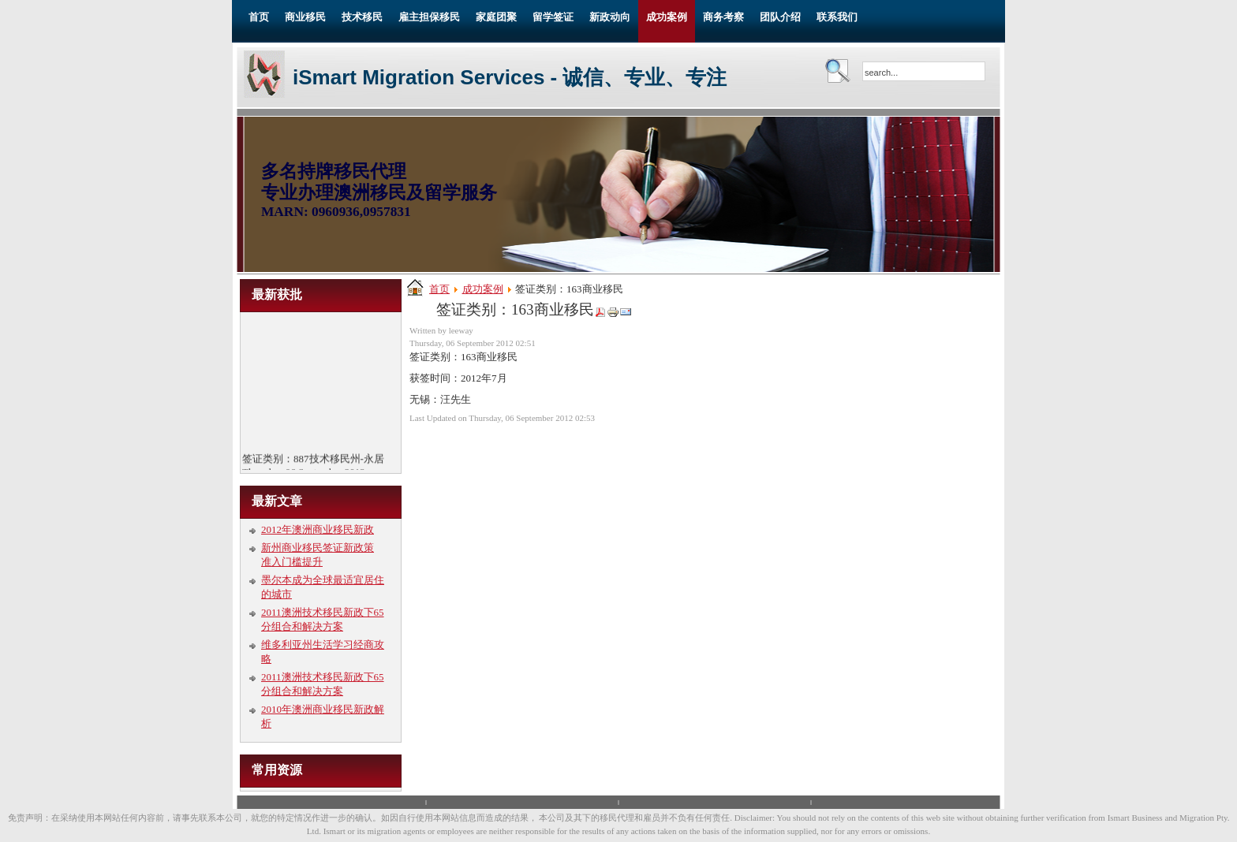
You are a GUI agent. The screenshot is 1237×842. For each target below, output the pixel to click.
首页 (439, 289)
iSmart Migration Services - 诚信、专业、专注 (510, 77)
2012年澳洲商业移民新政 (317, 529)
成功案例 (482, 289)
